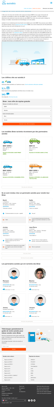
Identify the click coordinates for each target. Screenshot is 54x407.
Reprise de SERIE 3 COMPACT (10, 375)
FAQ (20, 389)
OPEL (31, 375)
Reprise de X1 (6, 370)
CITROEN (32, 364)
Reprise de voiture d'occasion (43, 389)
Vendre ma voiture (36, 8)
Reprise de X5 (6, 368)
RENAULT (32, 359)
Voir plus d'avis (27, 253)
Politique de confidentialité (7, 393)
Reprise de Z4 (6, 379)
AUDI (31, 368)
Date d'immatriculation (8, 113)
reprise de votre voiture (21, 24)
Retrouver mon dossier (48, 8)
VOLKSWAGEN (33, 366)
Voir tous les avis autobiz (27, 258)
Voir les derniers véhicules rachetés (34, 84)
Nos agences (22, 388)
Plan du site (21, 386)
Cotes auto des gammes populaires (44, 393)
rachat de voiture (18, 32)
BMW (31, 373)
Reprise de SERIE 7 (8, 377)
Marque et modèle (10, 104)
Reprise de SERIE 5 (8, 364)
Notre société (4, 386)
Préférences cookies (6, 389)
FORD (31, 370)
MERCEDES (32, 377)
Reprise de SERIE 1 (8, 361)
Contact (3, 391)
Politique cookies (5, 395)
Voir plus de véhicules (27, 187)
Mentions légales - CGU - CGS (8, 388)
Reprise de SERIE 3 (8, 359)
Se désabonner (22, 391)
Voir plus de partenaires (27, 321)
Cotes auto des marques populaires (44, 391)
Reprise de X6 (6, 373)
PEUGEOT (32, 361)
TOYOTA (31, 379)
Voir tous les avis (13, 97)
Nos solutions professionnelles (43, 388)
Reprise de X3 (6, 366)
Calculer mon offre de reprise (27, 124)
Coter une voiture (28, 8)
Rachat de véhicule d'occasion (43, 386)
